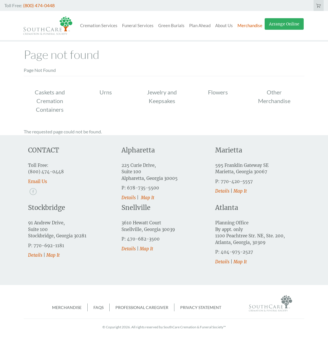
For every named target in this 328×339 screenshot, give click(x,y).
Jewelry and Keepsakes (162, 96)
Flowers (218, 92)
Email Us (37, 181)
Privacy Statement (200, 307)
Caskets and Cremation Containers (50, 101)
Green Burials (171, 25)
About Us (224, 25)
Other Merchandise (274, 96)
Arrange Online (284, 24)
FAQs (98, 307)
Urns (105, 92)
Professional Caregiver (141, 307)
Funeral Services (138, 25)
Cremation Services (98, 25)
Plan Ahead (200, 25)
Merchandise (249, 25)
